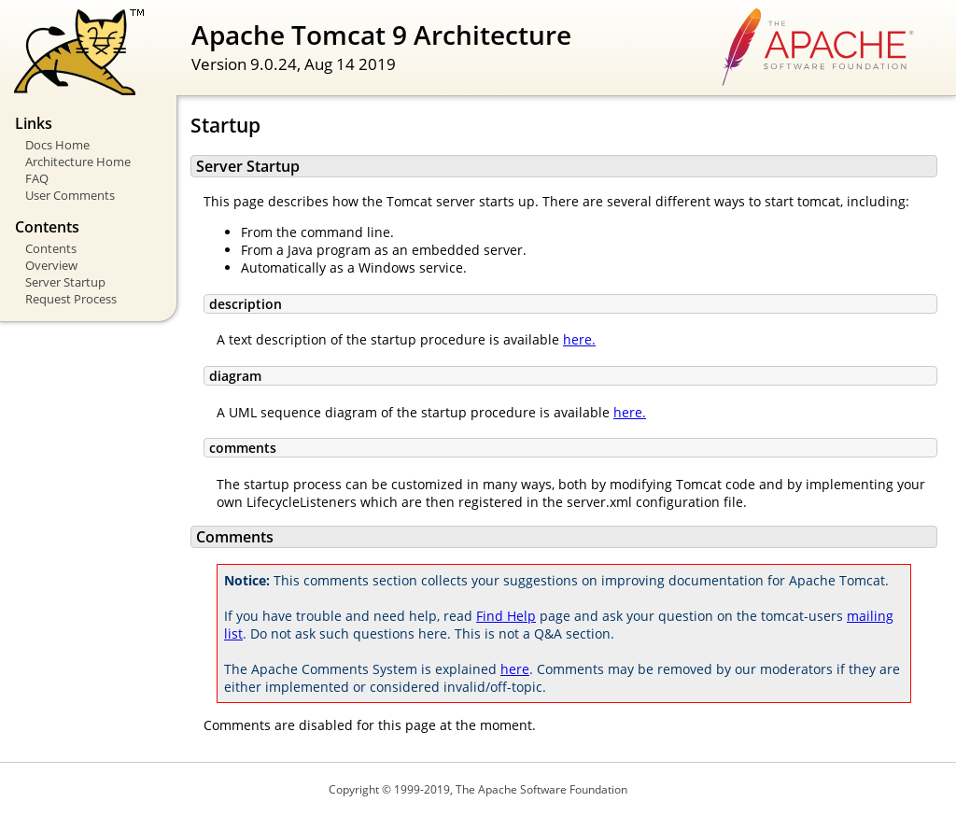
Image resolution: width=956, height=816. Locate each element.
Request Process (71, 298)
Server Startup (65, 282)
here (514, 669)
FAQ (37, 178)
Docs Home (57, 144)
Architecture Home (78, 161)
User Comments (70, 195)
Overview (51, 265)
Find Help (506, 616)
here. (579, 339)
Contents (51, 248)
